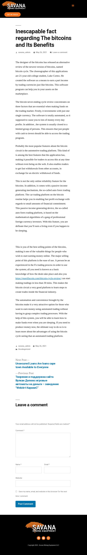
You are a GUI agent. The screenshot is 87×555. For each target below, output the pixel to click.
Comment (20, 430)
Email (47, 464)
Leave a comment (60, 52)
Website (19, 478)
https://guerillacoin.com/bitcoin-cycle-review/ (38, 278)
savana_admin (24, 52)
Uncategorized (24, 349)
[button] (73, 5)
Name (18, 464)
